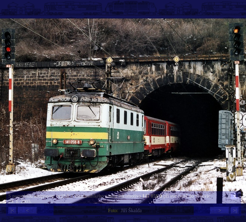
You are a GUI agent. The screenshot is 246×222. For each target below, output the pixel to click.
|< (12, 210)
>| (234, 210)
